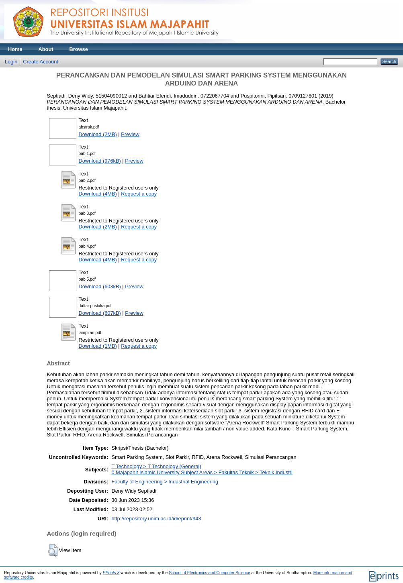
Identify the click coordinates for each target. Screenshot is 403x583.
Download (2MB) (98, 134)
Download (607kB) (100, 313)
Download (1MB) (98, 346)
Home (15, 49)
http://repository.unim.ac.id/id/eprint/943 (156, 519)
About (46, 49)
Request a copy (139, 194)
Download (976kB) (100, 161)
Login (11, 62)
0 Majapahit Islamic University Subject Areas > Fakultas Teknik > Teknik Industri (201, 472)
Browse (79, 49)
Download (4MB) (98, 194)
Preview (130, 134)
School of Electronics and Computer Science (209, 573)
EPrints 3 (111, 573)
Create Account (40, 62)
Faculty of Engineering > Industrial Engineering (164, 482)
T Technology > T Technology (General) (156, 466)
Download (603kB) (100, 286)
